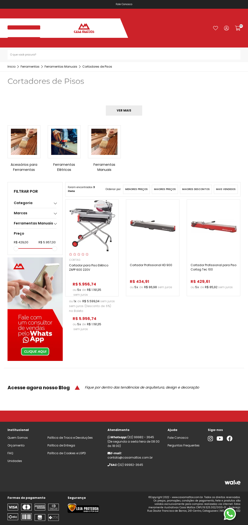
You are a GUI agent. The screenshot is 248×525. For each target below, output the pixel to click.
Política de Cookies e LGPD (66, 453)
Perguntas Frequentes (184, 445)
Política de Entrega (61, 445)
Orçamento (16, 445)
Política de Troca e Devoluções (70, 438)
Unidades (15, 461)
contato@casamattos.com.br (130, 457)
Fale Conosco (125, 4)
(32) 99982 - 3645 (140, 437)
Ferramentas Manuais (104, 167)
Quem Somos (18, 438)
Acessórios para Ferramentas (24, 167)
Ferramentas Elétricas (64, 167)
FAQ (10, 453)
